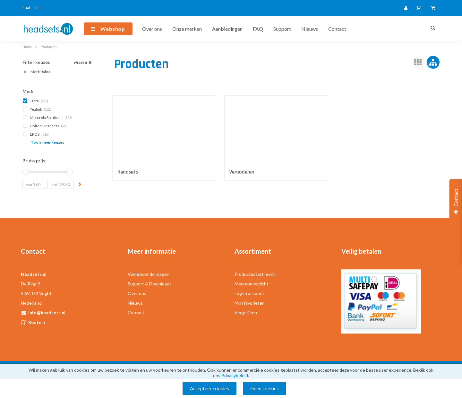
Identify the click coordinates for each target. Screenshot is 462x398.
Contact (337, 29)
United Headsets (45, 125)
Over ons (152, 29)
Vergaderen (241, 172)
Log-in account (249, 293)
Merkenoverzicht (252, 283)
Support (282, 29)
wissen (83, 62)
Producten (48, 47)
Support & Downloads (150, 283)
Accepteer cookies (209, 388)
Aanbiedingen (227, 29)
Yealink (37, 109)
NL (37, 7)
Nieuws (309, 29)
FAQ (258, 29)
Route (37, 322)
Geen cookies (264, 388)
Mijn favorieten (250, 303)
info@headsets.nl (46, 312)
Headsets (127, 172)
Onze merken (187, 29)
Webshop (112, 29)
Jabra (35, 100)
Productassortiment (255, 274)
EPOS (36, 134)
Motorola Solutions (47, 117)
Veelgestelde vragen (148, 274)
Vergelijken (246, 312)
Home (27, 47)
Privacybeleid (234, 375)
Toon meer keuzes (47, 142)
